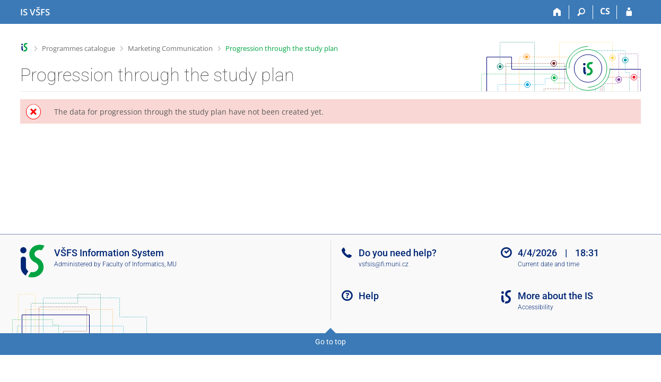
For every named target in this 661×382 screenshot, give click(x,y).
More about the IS (555, 295)
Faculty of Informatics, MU (139, 264)
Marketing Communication (170, 48)
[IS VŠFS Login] (629, 12)
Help (369, 295)
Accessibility (535, 307)
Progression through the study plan (281, 48)
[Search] (581, 12)
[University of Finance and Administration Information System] (35, 12)
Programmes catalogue (78, 48)
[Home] (557, 12)
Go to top (330, 341)
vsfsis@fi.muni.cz (383, 264)
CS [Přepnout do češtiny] (605, 11)
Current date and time (548, 264)
